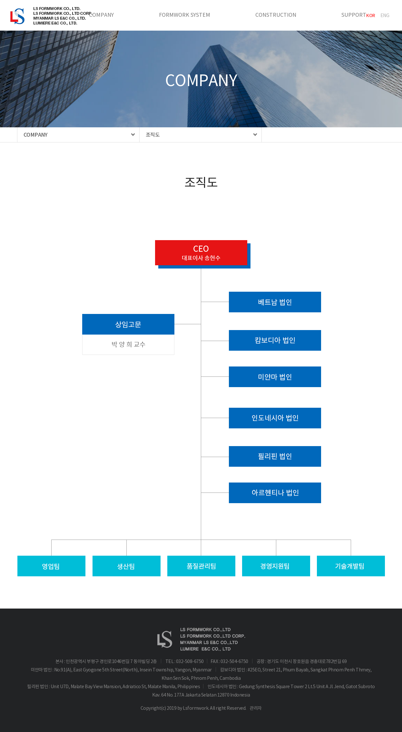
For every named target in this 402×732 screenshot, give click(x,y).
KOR (370, 15)
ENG (384, 15)
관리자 (256, 708)
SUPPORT (353, 15)
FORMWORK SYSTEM (184, 15)
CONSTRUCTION (275, 15)
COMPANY (101, 15)
